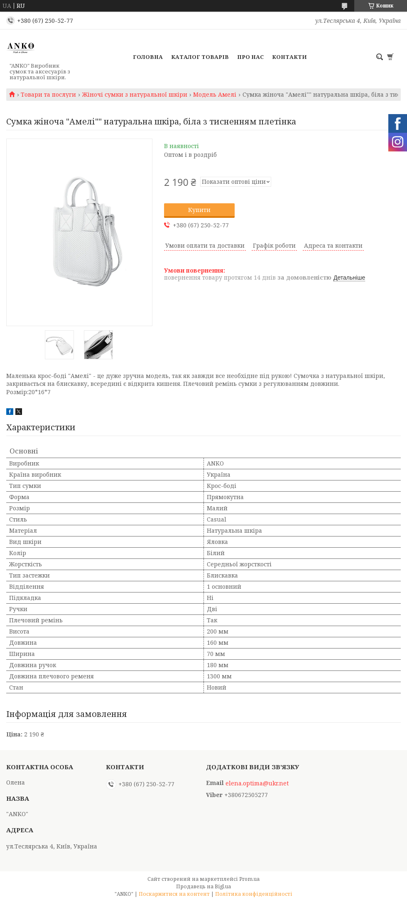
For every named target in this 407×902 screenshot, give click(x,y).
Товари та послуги (48, 94)
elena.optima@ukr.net (257, 783)
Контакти (289, 57)
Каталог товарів (200, 57)
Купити (199, 210)
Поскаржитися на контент (174, 893)
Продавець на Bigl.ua (203, 886)
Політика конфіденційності (253, 893)
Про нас (250, 57)
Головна (148, 57)
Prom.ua (249, 878)
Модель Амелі (214, 94)
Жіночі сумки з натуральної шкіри (134, 94)
